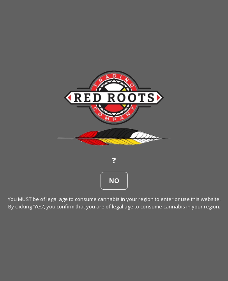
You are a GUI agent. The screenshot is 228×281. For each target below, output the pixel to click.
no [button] (114, 180)
